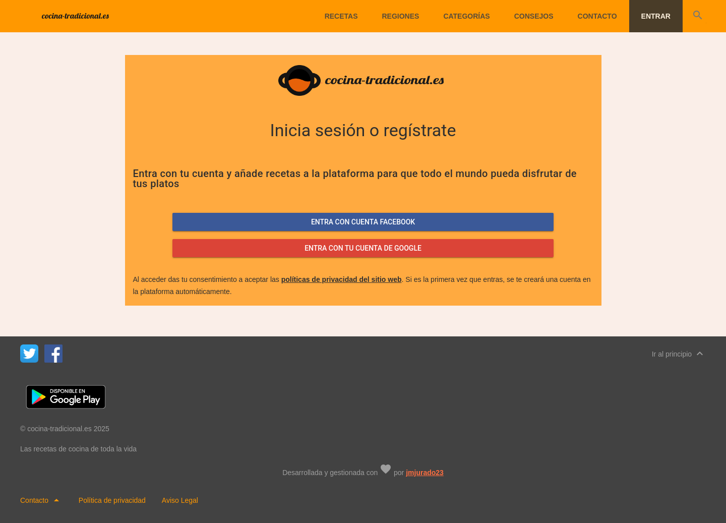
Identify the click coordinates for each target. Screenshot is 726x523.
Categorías (466, 16)
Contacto (597, 16)
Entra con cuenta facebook (363, 222)
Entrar (656, 16)
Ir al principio (679, 353)
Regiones (400, 16)
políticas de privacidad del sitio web (341, 279)
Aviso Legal (180, 500)
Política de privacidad (112, 500)
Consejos (534, 16)
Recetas (341, 16)
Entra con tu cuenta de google (363, 248)
